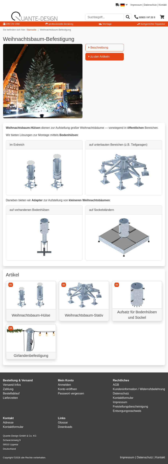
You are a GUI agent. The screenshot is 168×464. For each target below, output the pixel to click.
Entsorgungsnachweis (127, 410)
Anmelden (64, 384)
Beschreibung (98, 47)
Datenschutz (150, 4)
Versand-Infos (12, 384)
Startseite (31, 29)
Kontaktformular (123, 397)
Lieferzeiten (10, 397)
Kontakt (163, 4)
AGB (116, 384)
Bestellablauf (11, 393)
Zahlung (8, 389)
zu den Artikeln (98, 56)
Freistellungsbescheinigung (130, 406)
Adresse (8, 422)
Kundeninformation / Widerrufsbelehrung (139, 389)
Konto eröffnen (67, 389)
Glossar (63, 422)
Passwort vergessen (71, 393)
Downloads (65, 426)
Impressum (136, 4)
